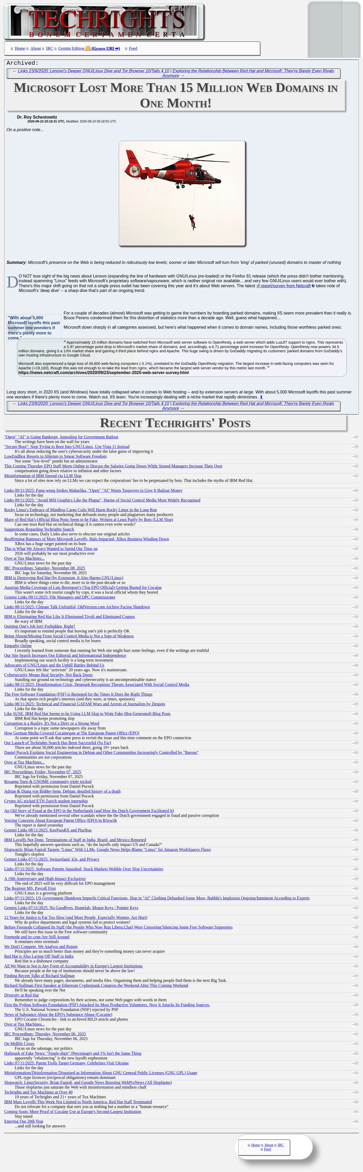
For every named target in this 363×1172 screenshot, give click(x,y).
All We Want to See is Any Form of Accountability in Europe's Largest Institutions (73, 967)
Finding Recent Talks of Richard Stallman (39, 977)
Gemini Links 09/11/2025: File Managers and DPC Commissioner (60, 598)
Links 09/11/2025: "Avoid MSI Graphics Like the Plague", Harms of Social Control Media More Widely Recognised (102, 501)
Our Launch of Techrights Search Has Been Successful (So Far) (57, 744)
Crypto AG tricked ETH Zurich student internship (46, 802)
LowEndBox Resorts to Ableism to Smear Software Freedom (55, 457)
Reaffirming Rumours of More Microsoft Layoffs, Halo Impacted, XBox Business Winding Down (86, 540)
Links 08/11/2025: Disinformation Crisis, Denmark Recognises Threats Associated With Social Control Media (96, 686)
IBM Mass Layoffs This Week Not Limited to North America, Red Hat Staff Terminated (78, 1103)
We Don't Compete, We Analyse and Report (41, 948)
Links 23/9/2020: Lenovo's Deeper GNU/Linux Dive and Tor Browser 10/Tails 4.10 (93, 72)
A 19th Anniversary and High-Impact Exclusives (45, 880)
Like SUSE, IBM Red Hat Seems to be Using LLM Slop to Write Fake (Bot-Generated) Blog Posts (87, 715)
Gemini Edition (71, 48)
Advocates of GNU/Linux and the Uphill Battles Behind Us (54, 666)
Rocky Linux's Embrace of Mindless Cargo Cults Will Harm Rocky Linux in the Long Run (80, 511)
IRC (49, 48)
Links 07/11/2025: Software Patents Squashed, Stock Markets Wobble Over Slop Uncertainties (83, 870)
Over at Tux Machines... (24, 559)
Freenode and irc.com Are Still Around (36, 938)
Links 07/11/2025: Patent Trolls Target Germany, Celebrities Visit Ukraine (66, 1064)
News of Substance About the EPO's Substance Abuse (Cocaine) (58, 1016)
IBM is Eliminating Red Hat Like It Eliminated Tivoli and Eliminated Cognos (69, 618)
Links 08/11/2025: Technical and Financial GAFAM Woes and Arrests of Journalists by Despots (84, 705)
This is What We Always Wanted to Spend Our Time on (51, 550)
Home (20, 48)
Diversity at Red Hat (21, 996)
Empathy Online (18, 647)
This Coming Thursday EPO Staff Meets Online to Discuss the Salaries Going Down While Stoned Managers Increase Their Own (113, 467)
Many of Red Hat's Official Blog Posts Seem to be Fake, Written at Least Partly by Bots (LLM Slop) (88, 521)
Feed (133, 48)
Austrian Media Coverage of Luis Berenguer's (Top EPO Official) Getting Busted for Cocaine (83, 589)
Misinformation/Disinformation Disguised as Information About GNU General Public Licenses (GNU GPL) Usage (100, 1074)
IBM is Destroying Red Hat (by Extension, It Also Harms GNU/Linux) (63, 579)
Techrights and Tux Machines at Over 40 (38, 1093)
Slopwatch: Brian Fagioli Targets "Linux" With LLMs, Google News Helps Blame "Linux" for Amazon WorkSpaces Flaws (107, 851)
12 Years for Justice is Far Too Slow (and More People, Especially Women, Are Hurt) (75, 919)
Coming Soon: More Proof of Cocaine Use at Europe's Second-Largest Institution (72, 1113)
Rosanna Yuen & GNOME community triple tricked (48, 783)
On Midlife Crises (19, 1045)
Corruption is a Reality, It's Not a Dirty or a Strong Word (51, 724)
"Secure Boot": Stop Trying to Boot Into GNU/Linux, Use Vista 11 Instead (66, 448)
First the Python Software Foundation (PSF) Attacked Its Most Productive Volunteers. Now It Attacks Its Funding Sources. (107, 1006)
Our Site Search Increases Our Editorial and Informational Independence (65, 656)
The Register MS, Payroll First (30, 889)
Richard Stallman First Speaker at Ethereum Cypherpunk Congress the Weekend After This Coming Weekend (96, 986)
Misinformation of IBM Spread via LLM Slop (42, 477)
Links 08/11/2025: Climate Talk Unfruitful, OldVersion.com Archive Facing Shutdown (77, 608)
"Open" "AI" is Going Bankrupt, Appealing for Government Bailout (61, 438)
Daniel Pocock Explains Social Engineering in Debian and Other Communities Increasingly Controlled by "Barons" (101, 754)
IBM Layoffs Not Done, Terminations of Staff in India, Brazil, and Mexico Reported (75, 841)
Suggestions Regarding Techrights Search (39, 530)
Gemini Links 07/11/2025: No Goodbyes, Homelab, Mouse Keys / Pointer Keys (71, 909)
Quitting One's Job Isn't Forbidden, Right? (39, 627)
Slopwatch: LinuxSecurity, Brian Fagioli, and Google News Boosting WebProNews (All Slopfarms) (88, 1084)
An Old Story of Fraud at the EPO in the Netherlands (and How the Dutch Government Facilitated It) (89, 812)
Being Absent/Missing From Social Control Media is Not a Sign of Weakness (69, 637)
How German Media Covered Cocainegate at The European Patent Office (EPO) (71, 734)
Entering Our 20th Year (23, 1122)
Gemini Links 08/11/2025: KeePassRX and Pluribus (48, 831)
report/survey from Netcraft (286, 287)
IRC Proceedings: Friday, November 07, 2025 (42, 773)
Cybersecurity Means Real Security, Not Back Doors (48, 676)
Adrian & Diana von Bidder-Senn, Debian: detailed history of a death (62, 792)
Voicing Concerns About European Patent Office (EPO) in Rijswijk (60, 821)
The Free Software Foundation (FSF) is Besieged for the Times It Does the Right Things (78, 695)
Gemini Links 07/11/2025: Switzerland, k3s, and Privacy (52, 860)
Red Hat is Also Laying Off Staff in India (38, 957)
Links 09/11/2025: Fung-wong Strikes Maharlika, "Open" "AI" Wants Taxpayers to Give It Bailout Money (93, 491)
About (35, 48)
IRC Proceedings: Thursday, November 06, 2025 (45, 1035)
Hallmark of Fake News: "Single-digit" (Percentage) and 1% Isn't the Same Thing (72, 1054)
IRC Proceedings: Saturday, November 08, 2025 (44, 569)
